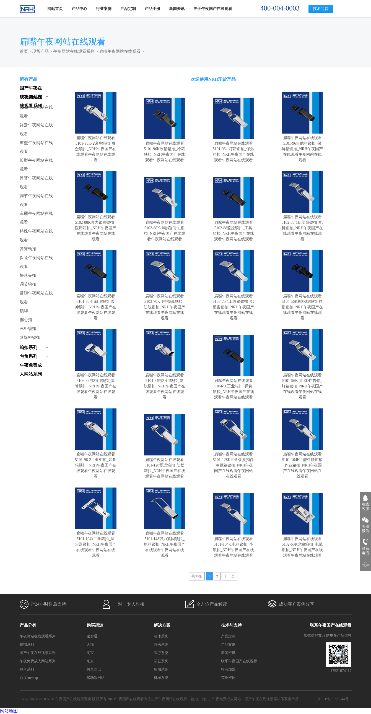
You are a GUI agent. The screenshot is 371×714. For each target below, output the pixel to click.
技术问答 (320, 9)
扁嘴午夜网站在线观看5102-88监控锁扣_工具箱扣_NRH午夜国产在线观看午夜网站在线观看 (233, 228)
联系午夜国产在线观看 (239, 661)
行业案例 (103, 9)
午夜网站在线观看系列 (74, 51)
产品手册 (152, 9)
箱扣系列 (27, 644)
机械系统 (161, 678)
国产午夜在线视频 (259, 699)
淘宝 (90, 653)
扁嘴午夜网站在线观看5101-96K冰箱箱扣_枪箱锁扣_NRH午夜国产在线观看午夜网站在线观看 (164, 149)
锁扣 (205, 699)
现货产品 (40, 51)
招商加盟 (228, 669)
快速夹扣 (28, 275)
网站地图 (9, 710)
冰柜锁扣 (28, 328)
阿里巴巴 (94, 669)
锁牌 (24, 311)
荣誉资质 (228, 678)
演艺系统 (161, 661)
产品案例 (228, 644)
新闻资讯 (177, 9)
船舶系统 (161, 669)
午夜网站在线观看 (172, 699)
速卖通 (92, 636)
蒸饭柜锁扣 (30, 337)
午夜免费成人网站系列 (38, 661)
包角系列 (27, 669)
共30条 (196, 576)
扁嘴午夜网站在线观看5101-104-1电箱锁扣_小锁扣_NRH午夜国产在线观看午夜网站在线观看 (233, 544)
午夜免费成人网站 (226, 699)
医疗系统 (161, 653)
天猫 (90, 644)
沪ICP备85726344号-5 (334, 699)
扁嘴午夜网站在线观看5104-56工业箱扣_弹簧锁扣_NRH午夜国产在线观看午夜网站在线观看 (233, 386)
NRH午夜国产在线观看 (125, 699)
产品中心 (79, 9)
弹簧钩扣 (28, 249)
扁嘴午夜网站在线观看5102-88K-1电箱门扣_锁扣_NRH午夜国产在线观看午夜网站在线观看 (164, 228)
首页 (24, 51)
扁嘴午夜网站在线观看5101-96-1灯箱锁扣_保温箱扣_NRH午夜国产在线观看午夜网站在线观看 (233, 149)
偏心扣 (26, 319)
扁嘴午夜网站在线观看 (120, 51)
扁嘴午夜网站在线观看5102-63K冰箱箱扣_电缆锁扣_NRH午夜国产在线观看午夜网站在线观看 (302, 544)
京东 (90, 661)
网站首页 (55, 9)
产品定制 (128, 9)
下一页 (229, 576)
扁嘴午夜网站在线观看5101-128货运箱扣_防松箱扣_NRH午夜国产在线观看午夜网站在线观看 (164, 465)
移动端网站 (96, 678)
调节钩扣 (28, 284)
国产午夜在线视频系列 (38, 653)
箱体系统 (161, 636)
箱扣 (194, 699)
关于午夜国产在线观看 (212, 9)
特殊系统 (161, 644)
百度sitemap (29, 678)
